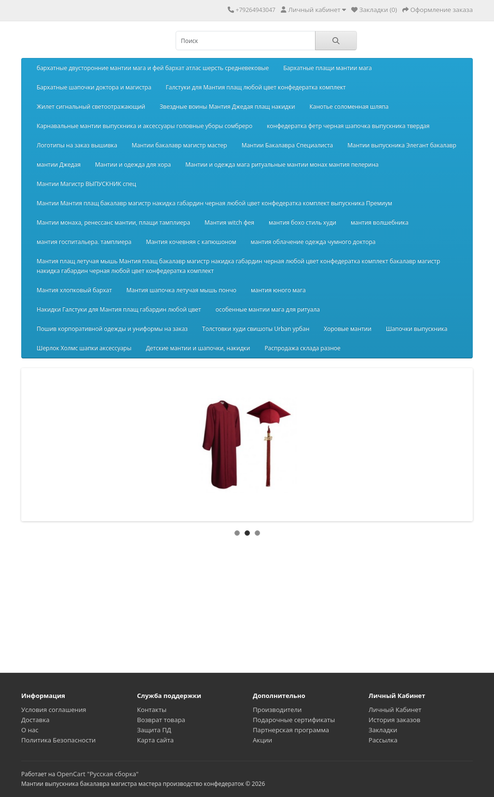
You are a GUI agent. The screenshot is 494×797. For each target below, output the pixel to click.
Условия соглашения (53, 709)
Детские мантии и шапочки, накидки (198, 348)
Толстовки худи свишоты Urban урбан (255, 329)
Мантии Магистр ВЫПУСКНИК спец (86, 184)
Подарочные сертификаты (294, 719)
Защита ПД (154, 730)
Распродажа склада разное (302, 348)
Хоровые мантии (347, 329)
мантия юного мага (278, 290)
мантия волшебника (380, 222)
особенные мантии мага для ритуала (268, 309)
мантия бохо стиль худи (302, 222)
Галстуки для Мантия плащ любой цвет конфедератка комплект (256, 87)
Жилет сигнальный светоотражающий (91, 106)
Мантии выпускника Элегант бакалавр (401, 145)
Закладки (383, 730)
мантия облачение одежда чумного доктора (312, 242)
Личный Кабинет (395, 709)
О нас (30, 730)
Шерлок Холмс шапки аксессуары (84, 348)
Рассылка (383, 740)
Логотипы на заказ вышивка (77, 145)
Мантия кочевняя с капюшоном (191, 242)
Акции (262, 740)
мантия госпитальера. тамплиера (84, 242)
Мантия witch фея (229, 222)
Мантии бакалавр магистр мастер (179, 145)
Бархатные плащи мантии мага (327, 68)
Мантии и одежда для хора (133, 164)
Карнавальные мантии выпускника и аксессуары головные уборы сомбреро (144, 126)
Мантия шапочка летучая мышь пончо (181, 290)
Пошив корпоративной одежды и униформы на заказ (112, 329)
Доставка (35, 719)
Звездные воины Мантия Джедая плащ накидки (227, 106)
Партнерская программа (291, 730)
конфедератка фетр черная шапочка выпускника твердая (348, 126)
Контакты (151, 709)
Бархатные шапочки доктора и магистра (94, 87)
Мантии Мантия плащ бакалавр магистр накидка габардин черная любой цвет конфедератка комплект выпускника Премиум (214, 203)
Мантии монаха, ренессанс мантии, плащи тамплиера (113, 222)
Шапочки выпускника (417, 329)
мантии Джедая (59, 164)
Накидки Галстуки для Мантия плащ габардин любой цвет (119, 309)
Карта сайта (155, 740)
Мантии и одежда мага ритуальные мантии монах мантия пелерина (281, 164)
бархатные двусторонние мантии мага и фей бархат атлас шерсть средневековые (153, 68)
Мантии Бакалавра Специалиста (287, 145)
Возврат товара (161, 719)
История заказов (394, 719)
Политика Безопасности (58, 740)
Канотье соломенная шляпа (349, 106)
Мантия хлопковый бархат (74, 290)
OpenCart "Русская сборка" (97, 773)
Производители (277, 709)
